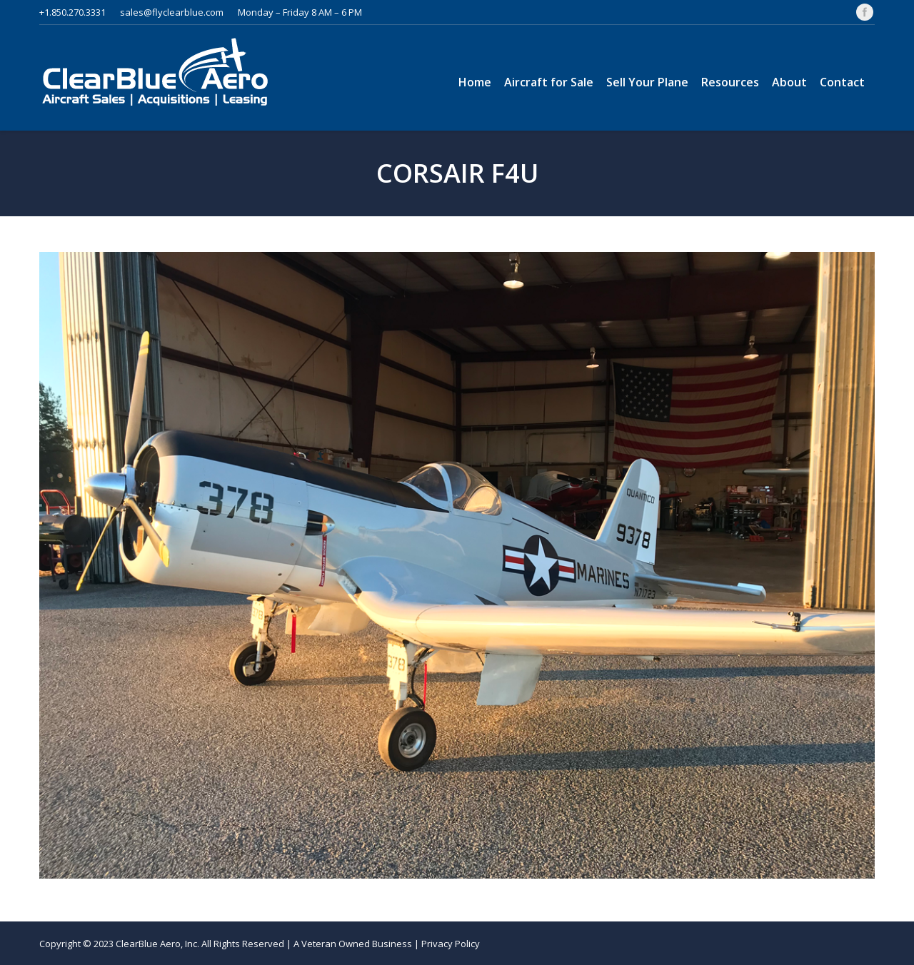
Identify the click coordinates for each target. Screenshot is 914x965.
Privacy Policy (450, 943)
